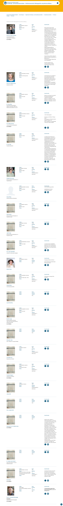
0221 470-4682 (21, 171)
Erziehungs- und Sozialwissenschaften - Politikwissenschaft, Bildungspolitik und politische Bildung (29, 3)
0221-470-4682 (22, 136)
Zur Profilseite (9, 40)
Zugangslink (46, 86)
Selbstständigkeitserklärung (49, 48)
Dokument (49, 46)
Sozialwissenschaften (48, 15)
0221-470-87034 (22, 190)
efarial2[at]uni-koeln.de (23, 169)
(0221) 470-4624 (22, 97)
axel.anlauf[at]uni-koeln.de (23, 472)
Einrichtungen (22, 15)
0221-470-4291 (21, 208)
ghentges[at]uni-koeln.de (23, 26)
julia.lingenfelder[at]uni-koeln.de (24, 243)
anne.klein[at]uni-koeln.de (23, 95)
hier (48, 50)
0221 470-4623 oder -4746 (24, 279)
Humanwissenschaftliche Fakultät (12, 2)
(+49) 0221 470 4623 (22, 369)
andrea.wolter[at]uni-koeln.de (24, 277)
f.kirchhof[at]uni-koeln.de (23, 205)
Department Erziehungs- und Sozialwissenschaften (35, 15)
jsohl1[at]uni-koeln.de (22, 386)
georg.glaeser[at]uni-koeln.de (24, 188)
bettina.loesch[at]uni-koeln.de (24, 74)
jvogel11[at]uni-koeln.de (23, 224)
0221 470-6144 (21, 28)
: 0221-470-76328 (22, 245)
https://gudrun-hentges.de (11, 39)
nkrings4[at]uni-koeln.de (23, 260)
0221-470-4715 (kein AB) (23, 76)
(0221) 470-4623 (22, 313)
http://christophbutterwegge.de (12, 502)
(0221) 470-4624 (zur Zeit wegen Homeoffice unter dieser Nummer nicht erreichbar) (24, 475)
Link (54, 440)
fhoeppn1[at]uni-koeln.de (23, 367)
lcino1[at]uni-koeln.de (22, 349)
